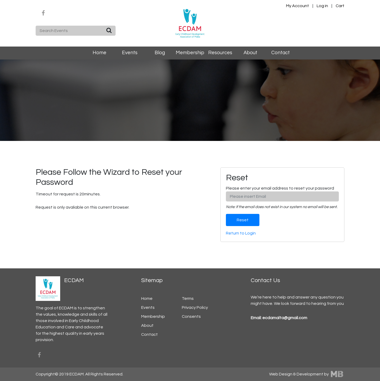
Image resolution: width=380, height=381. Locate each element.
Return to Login (241, 233)
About (250, 52)
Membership (190, 52)
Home (99, 52)
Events (129, 52)
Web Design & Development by (306, 374)
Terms (188, 298)
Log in (323, 6)
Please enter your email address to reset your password (280, 188)
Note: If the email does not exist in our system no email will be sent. (282, 207)
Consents (191, 316)
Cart (340, 6)
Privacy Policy (195, 307)
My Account (297, 6)
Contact (280, 52)
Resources (220, 52)
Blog (160, 52)
